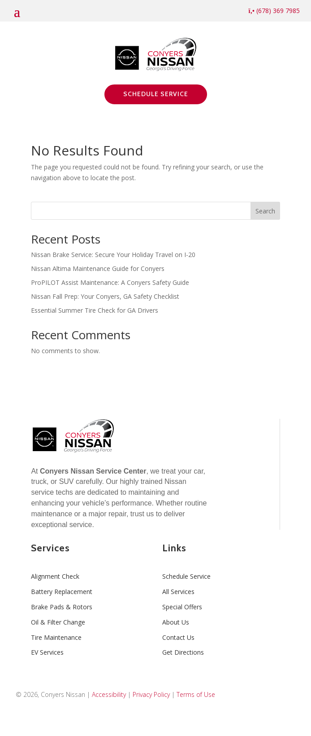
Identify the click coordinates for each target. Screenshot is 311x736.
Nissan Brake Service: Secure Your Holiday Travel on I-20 (113, 254)
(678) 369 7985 (274, 10)
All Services (178, 591)
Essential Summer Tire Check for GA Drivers (94, 310)
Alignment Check (55, 576)
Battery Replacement (61, 591)
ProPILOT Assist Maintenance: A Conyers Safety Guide (110, 282)
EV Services (47, 652)
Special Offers (182, 607)
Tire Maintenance (56, 637)
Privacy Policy (151, 694)
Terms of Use (196, 694)
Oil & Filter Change (58, 622)
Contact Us (178, 637)
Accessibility (109, 694)
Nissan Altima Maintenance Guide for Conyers (97, 268)
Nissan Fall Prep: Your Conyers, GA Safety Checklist (105, 296)
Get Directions (183, 652)
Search (265, 211)
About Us (175, 622)
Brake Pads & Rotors (61, 607)
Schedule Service (155, 94)
